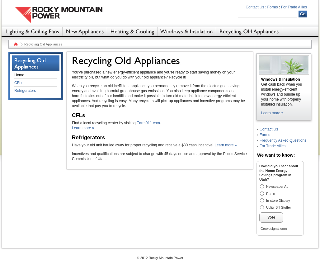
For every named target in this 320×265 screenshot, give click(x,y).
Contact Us (269, 129)
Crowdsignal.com (274, 228)
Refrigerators (25, 90)
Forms (272, 7)
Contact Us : (256, 7)
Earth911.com (148, 123)
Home (15, 44)
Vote (271, 217)
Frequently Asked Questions (283, 140)
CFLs (18, 83)
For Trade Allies (294, 7)
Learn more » (83, 128)
